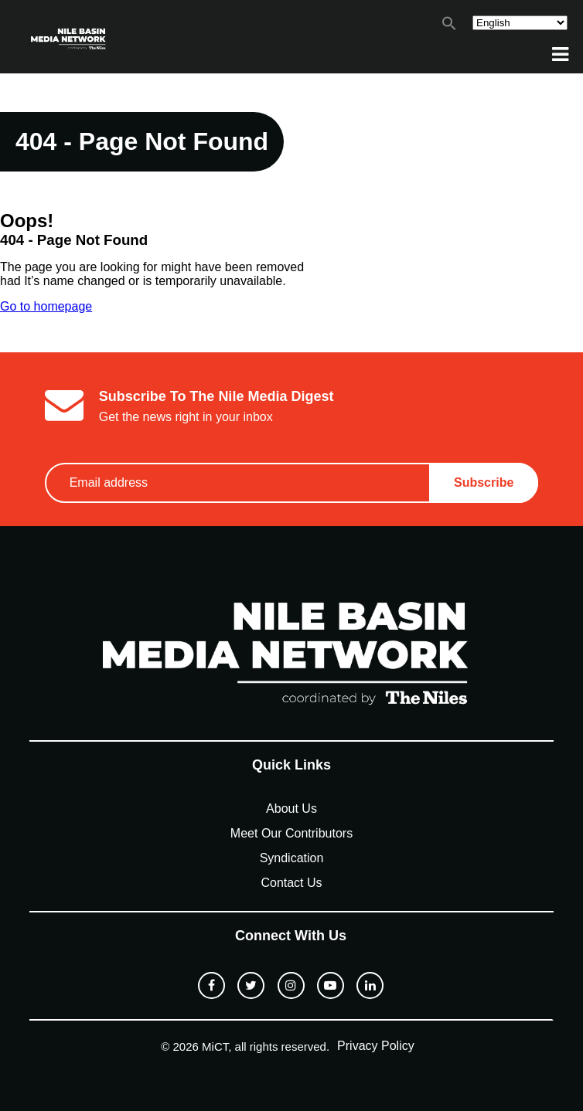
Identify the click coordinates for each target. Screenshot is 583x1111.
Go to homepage (46, 306)
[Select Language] (520, 22)
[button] (449, 26)
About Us (291, 808)
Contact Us (291, 882)
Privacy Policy (375, 1045)
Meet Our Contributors (291, 833)
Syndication (292, 858)
